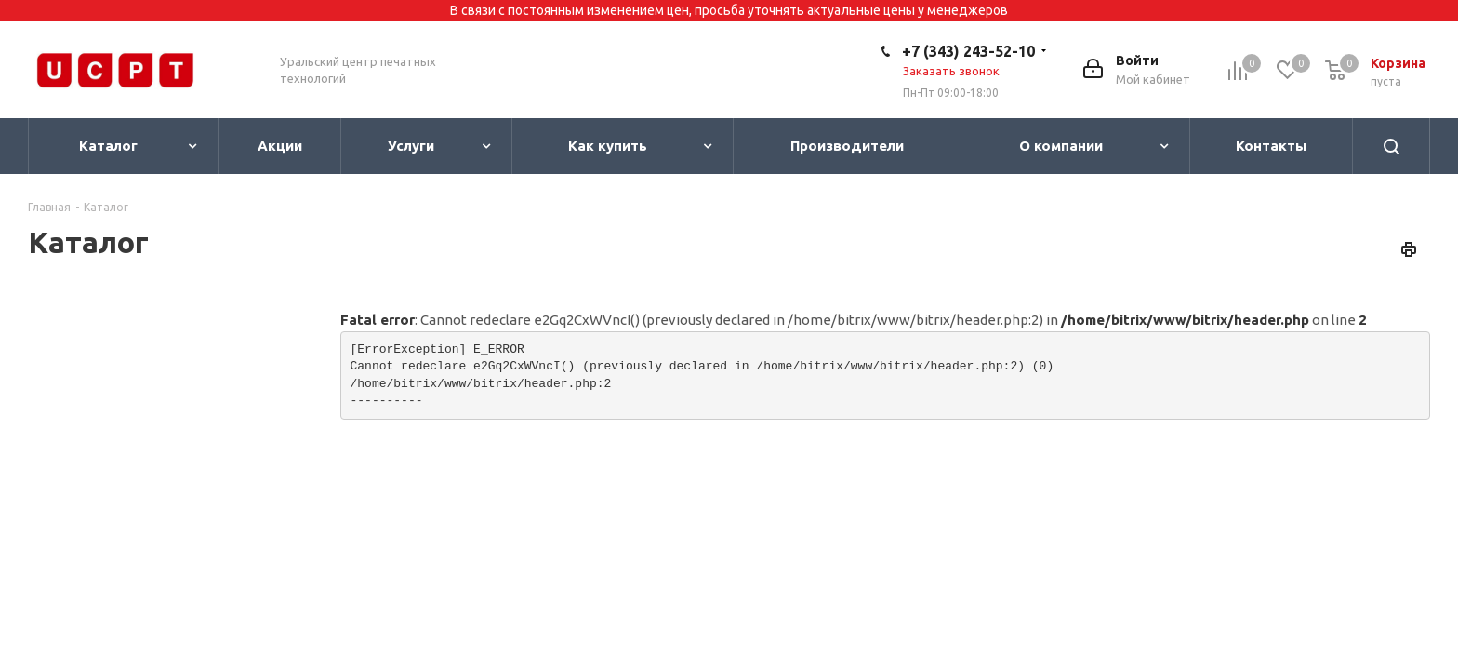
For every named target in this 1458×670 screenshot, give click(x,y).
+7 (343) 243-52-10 (968, 51)
